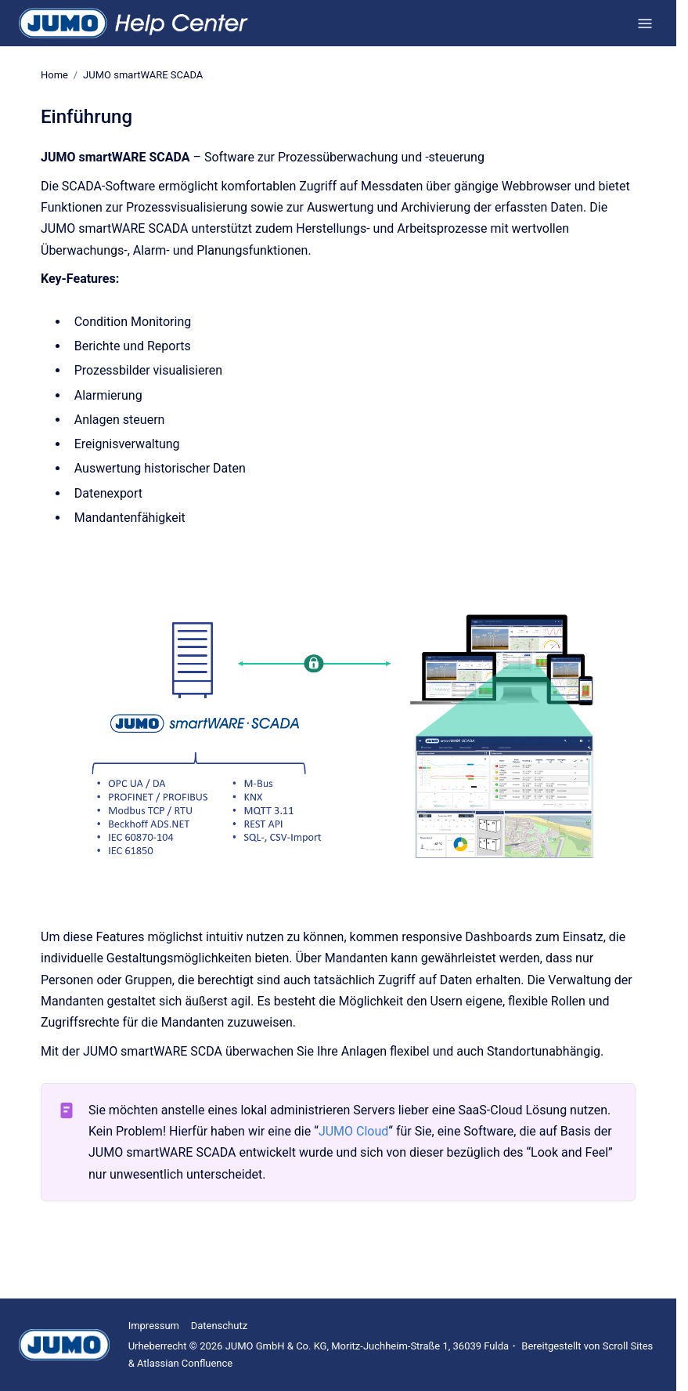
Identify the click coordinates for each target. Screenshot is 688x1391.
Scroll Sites (628, 1346)
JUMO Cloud (353, 1131)
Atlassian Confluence (184, 1363)
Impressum (153, 1325)
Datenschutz (219, 1325)
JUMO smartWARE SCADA (143, 75)
